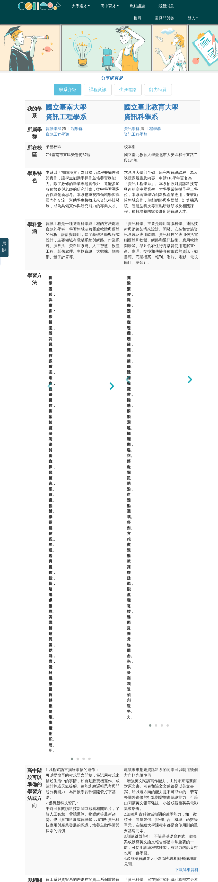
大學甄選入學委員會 (133, 826)
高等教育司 (180, 809)
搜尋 (134, 18)
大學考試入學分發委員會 (190, 826)
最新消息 (163, 6)
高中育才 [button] (107, 6)
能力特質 (158, 89)
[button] (72, 371)
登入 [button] (190, 18)
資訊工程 (57, 134)
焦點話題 (134, 6)
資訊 (53, 129)
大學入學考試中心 (131, 817)
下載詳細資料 (186, 483)
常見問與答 (161, 18)
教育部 (123, 809)
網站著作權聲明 (131, 863)
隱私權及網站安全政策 (92, 863)
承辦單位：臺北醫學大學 (41, 817)
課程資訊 (97, 89)
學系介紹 (67, 89)
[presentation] (49, 309)
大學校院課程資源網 (133, 834)
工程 (75, 129)
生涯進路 (128, 89)
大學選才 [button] (78, 6)
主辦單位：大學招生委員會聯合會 (48, 809)
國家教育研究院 (184, 817)
